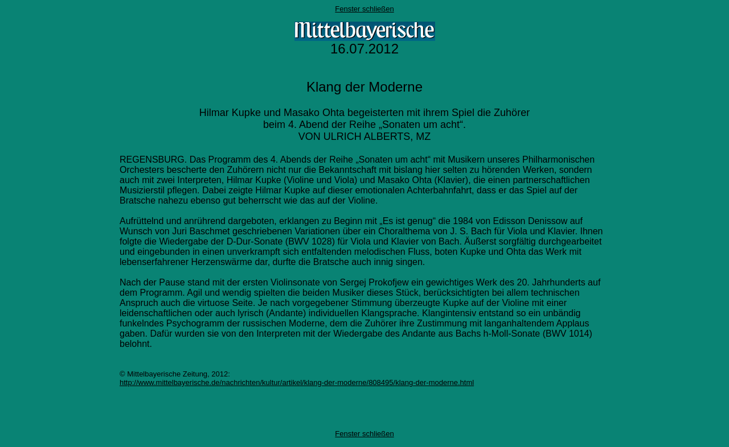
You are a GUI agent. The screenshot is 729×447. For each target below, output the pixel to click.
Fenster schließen (364, 9)
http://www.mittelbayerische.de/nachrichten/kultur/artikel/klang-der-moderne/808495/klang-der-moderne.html (297, 382)
